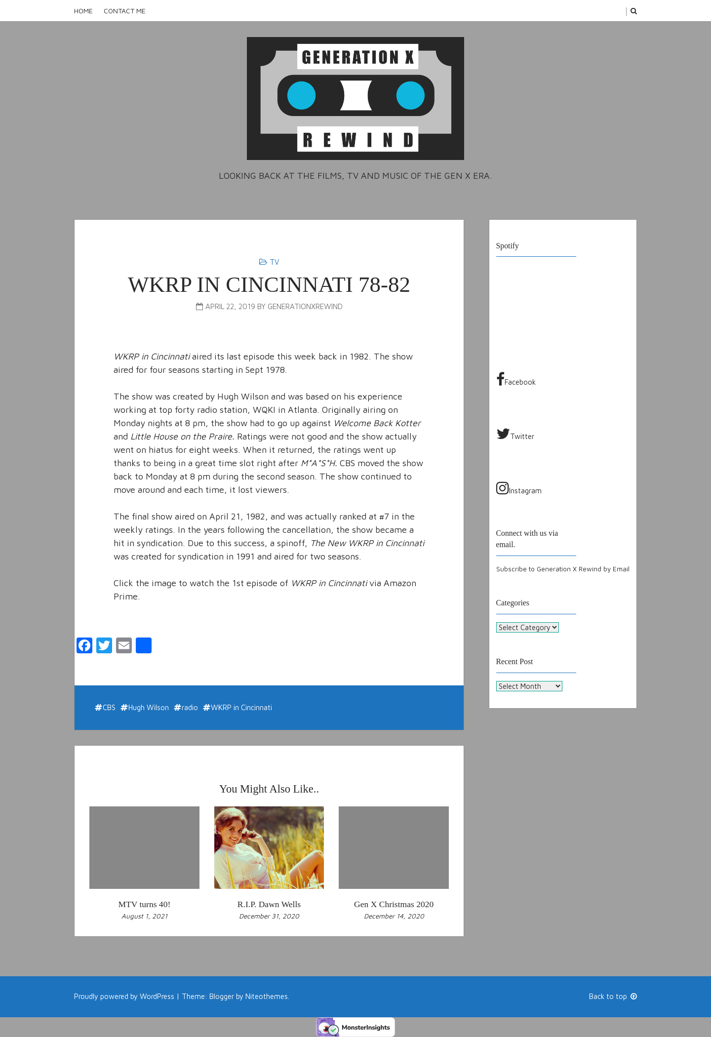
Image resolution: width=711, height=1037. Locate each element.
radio (190, 707)
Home (83, 10)
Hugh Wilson (148, 707)
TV (274, 262)
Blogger (221, 996)
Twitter (515, 433)
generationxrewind (305, 306)
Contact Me (125, 10)
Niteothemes (266, 996)
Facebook (516, 379)
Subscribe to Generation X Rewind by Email (563, 569)
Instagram (519, 487)
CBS (109, 707)
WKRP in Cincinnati (241, 707)
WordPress (157, 996)
